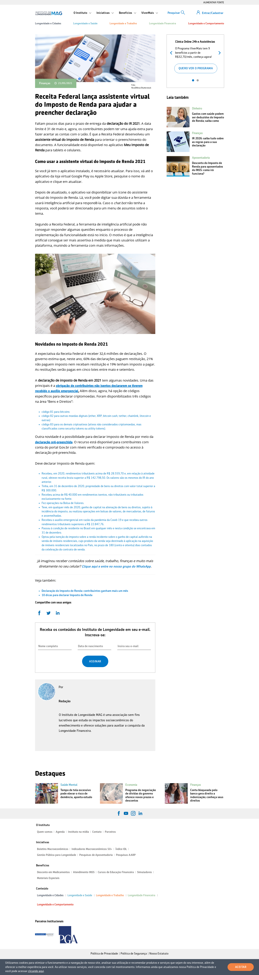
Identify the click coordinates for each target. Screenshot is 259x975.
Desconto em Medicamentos (53, 872)
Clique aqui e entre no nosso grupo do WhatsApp (116, 566)
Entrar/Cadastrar (212, 13)
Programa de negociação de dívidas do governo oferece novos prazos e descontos (140, 795)
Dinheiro (197, 108)
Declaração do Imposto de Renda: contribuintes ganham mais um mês (85, 590)
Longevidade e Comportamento (206, 23)
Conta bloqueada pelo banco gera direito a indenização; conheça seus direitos (206, 795)
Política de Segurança (134, 953)
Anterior (172, 52)
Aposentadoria (201, 157)
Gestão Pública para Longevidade (56, 855)
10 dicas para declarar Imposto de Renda (67, 595)
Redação (65, 701)
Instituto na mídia (78, 831)
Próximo (218, 52)
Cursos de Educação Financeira (116, 872)
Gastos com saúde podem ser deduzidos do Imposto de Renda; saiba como (208, 117)
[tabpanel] (195, 56)
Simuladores (144, 872)
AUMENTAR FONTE (213, 2)
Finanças (44, 83)
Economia (131, 784)
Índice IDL (121, 849)
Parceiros (110, 831)
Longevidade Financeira (162, 23)
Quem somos (44, 831)
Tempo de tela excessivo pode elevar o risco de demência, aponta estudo (76, 793)
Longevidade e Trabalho (123, 23)
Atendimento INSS (84, 872)
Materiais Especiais (48, 878)
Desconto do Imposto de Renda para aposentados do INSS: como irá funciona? (207, 168)
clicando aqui (36, 971)
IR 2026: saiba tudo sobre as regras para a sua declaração (208, 142)
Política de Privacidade (104, 953)
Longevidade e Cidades (48, 23)
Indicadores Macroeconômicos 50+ (92, 849)
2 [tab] (198, 80)
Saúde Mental (68, 784)
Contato (97, 831)
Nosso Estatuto (158, 953)
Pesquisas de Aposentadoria (96, 855)
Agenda (60, 831)
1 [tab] (193, 80)
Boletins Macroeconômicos (52, 849)
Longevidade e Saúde (85, 23)
